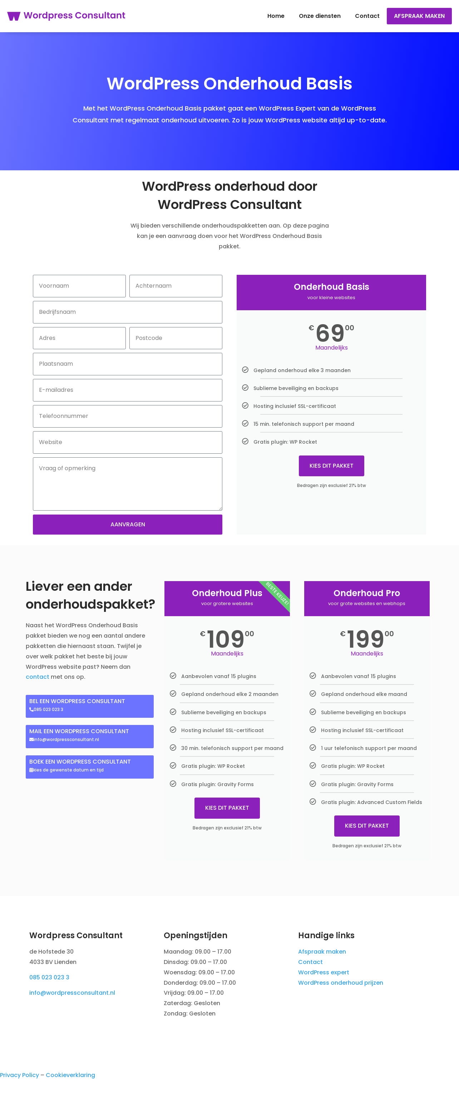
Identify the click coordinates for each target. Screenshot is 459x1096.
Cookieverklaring (70, 1075)
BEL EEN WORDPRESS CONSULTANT (77, 701)
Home (276, 16)
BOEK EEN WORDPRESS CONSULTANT (80, 762)
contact (37, 677)
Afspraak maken (419, 16)
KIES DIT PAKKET (332, 466)
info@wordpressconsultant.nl (72, 993)
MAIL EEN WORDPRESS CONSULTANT (79, 731)
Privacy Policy (19, 1075)
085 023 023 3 (49, 977)
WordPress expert (323, 972)
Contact (367, 16)
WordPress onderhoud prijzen (340, 983)
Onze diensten (320, 16)
